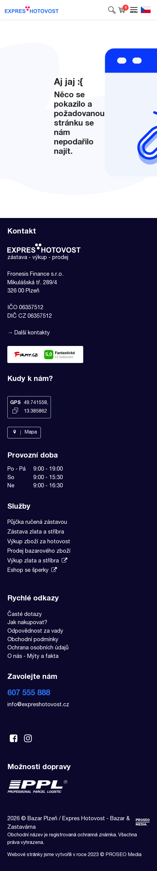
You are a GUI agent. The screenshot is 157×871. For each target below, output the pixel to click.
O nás (14, 656)
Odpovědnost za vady (35, 631)
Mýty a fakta (43, 656)
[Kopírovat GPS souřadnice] (15, 411)
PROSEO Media (123, 855)
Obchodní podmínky (32, 640)
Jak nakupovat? (27, 623)
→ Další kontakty (28, 333)
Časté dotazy (24, 614)
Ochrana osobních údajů (38, 648)
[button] (112, 9)
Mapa (24, 432)
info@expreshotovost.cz (38, 705)
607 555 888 (28, 693)
